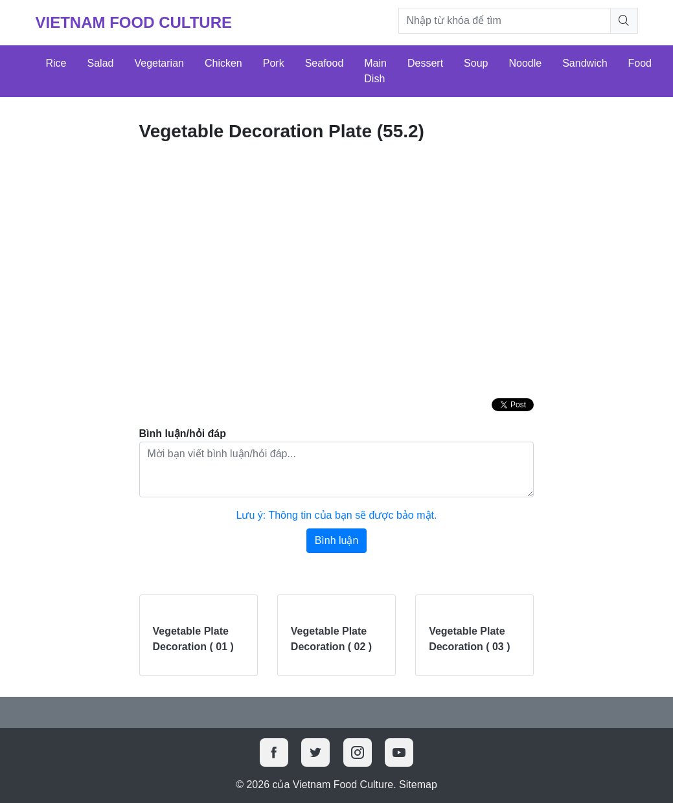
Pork (273, 63)
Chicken (223, 63)
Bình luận (337, 540)
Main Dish (375, 71)
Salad (100, 63)
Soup (476, 63)
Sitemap (418, 784)
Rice (56, 63)
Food (640, 63)
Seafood (324, 63)
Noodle (525, 63)
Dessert (425, 63)
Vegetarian (159, 63)
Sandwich (584, 63)
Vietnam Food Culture (134, 22)
